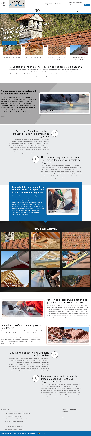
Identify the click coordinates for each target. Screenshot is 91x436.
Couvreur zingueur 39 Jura (5, 10)
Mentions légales (22, 433)
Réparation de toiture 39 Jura (57, 10)
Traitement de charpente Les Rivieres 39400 (15, 411)
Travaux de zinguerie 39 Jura (75, 10)
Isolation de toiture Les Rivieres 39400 (13, 424)
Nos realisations (10, 43)
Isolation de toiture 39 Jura (66, 10)
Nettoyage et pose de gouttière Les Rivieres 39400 (16, 418)
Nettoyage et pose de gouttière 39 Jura (46, 10)
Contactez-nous (32, 433)
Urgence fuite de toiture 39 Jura (85, 10)
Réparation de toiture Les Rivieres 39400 (14, 421)
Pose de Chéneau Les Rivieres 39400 (13, 416)
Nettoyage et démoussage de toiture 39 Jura (26, 10)
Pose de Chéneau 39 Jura (37, 10)
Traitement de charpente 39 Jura (15, 10)
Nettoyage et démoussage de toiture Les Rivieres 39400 (17, 413)
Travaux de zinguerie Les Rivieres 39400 (14, 426)
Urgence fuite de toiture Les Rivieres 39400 (14, 429)
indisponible (47, 4)
